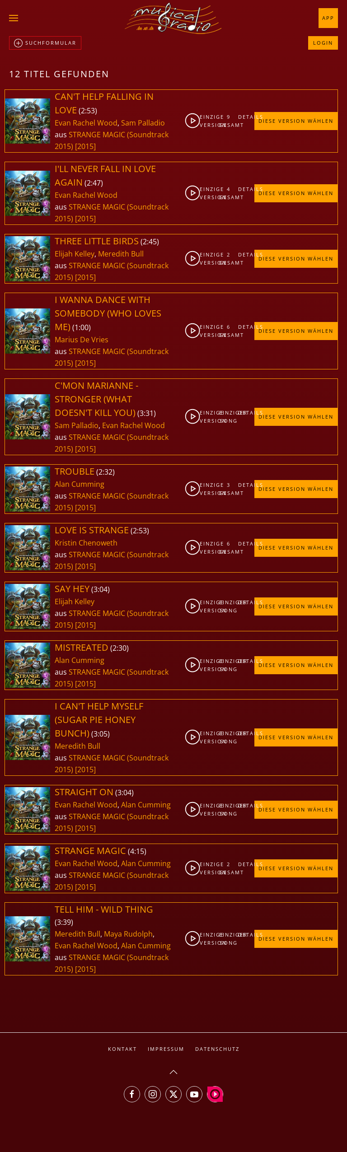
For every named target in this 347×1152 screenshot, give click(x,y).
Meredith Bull (121, 254)
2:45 (150, 242)
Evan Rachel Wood (86, 123)
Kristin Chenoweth (86, 543)
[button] (13, 18)
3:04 (101, 589)
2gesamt (229, 258)
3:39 (64, 922)
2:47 (94, 183)
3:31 (147, 413)
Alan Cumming (79, 484)
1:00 (82, 327)
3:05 (101, 734)
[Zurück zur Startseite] (173, 18)
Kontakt (122, 1048)
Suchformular (45, 43)
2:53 (88, 111)
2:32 (105, 472)
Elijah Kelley (74, 254)
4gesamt (229, 193)
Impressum (166, 1048)
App (328, 17)
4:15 (137, 851)
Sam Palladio (143, 123)
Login (323, 42)
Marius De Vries (81, 340)
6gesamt (229, 330)
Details (246, 116)
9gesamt (229, 120)
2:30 (120, 648)
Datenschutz (217, 1048)
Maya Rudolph (128, 934)
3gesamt (229, 488)
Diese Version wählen (295, 120)
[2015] (85, 146)
